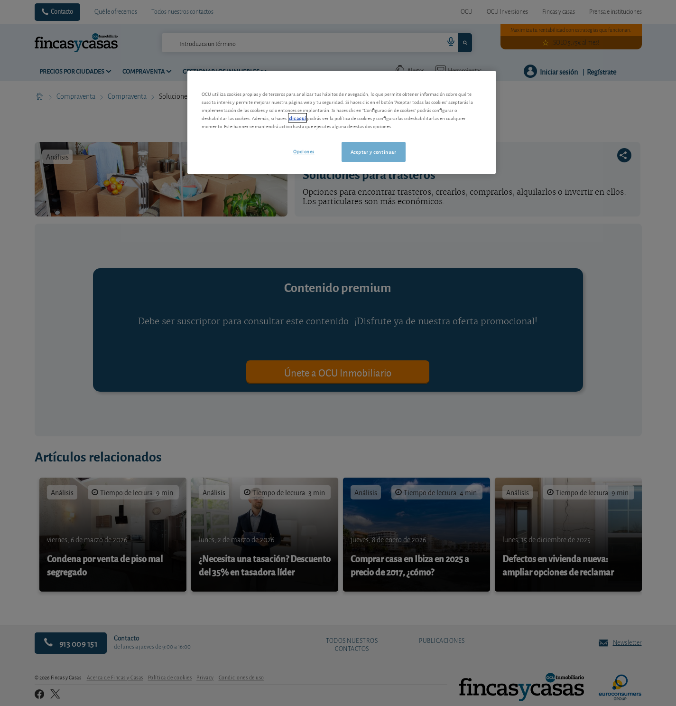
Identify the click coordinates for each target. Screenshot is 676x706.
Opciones (304, 151)
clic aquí (297, 118)
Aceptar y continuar (374, 151)
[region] (341, 122)
